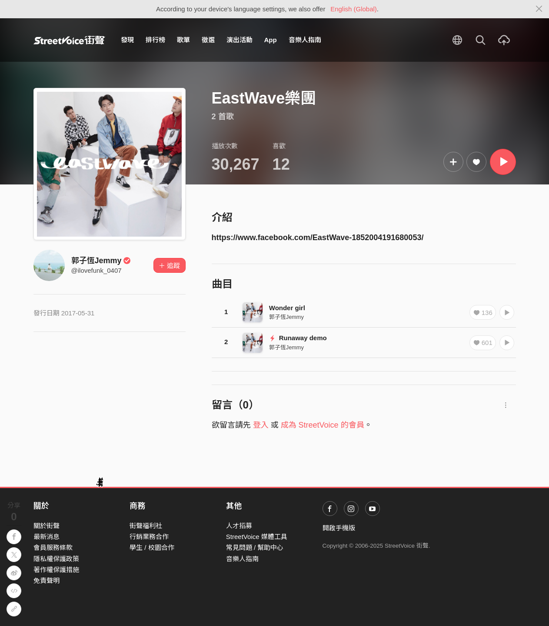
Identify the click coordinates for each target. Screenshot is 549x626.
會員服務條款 (53, 547)
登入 (261, 425)
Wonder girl (287, 307)
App (270, 40)
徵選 (208, 40)
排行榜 (155, 40)
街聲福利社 (146, 525)
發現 (127, 40)
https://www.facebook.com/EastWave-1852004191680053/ (318, 237)
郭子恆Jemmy (101, 260)
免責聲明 (46, 580)
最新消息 (46, 536)
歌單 (183, 40)
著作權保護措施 (56, 569)
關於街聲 (46, 525)
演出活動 (239, 40)
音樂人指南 (305, 40)
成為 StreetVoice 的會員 (322, 425)
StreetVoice (69, 40)
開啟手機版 (339, 528)
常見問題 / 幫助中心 (255, 547)
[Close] (539, 9)
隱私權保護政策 (56, 558)
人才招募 (239, 525)
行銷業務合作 (149, 536)
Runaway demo (298, 337)
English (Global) (353, 9)
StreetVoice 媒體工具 (256, 536)
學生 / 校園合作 (152, 547)
